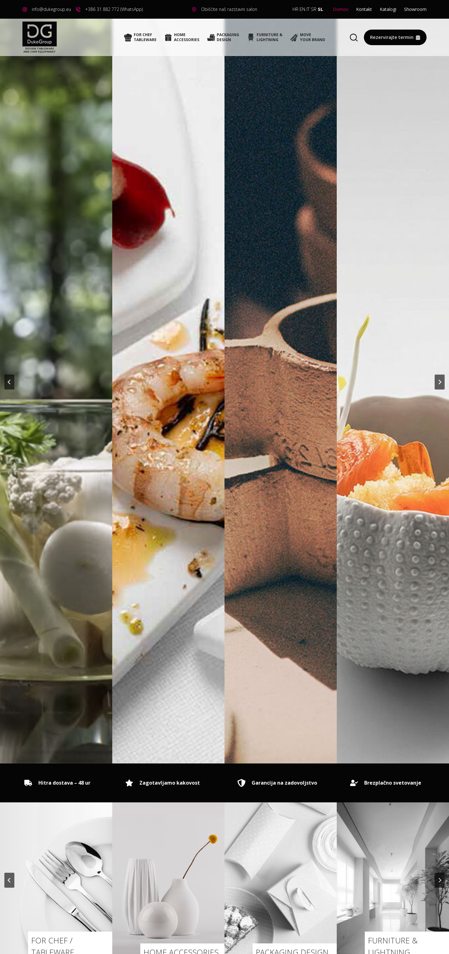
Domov (340, 9)
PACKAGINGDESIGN (223, 37)
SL (320, 9)
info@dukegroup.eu (51, 9)
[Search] (354, 37)
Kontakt (364, 9)
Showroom (415, 9)
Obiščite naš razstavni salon (229, 9)
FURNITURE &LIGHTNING (264, 37)
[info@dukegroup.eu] (24, 9)
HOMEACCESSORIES (181, 37)
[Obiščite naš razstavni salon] (194, 9)
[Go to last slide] (9, 382)
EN (302, 9)
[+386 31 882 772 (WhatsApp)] (78, 9)
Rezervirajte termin (395, 37)
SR (313, 9)
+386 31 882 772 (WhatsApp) (114, 9)
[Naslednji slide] (440, 382)
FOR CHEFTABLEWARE (140, 37)
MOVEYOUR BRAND (307, 37)
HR (295, 9)
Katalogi (388, 9)
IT (308, 9)
